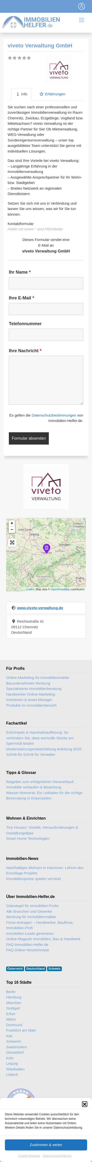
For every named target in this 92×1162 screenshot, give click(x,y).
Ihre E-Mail (21, 297)
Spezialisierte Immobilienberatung (33, 688)
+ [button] (12, 523)
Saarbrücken (16, 1047)
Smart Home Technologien (27, 838)
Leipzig (12, 1063)
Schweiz (54, 968)
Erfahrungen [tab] (52, 94)
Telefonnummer (25, 323)
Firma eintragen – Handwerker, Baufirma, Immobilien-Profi (39, 925)
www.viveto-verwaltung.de (40, 608)
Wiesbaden (15, 1069)
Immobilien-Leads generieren (30, 933)
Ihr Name (20, 272)
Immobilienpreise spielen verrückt (33, 879)
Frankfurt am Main (21, 1030)
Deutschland (35, 968)
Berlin (10, 992)
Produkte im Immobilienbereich (31, 705)
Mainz (11, 1019)
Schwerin (13, 1041)
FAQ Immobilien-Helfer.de (27, 944)
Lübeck (12, 1074)
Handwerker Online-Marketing (30, 694)
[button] (84, 1118)
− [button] (12, 530)
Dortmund (14, 1025)
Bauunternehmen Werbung (28, 683)
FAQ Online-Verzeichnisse (27, 950)
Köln (9, 1058)
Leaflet (30, 589)
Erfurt (10, 1014)
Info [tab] (21, 94)
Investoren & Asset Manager (29, 700)
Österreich (15, 968)
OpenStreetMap (60, 589)
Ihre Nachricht (25, 350)
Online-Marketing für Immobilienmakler (37, 677)
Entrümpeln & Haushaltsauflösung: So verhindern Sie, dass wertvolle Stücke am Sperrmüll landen (40, 737)
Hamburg (13, 997)
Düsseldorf (15, 1052)
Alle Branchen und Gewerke (29, 911)
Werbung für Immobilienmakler (31, 917)
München (13, 1003)
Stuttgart (13, 1008)
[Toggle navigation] (81, 6)
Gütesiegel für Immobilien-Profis (32, 906)
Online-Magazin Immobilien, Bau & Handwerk (43, 939)
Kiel (9, 1036)
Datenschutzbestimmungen (54, 415)
